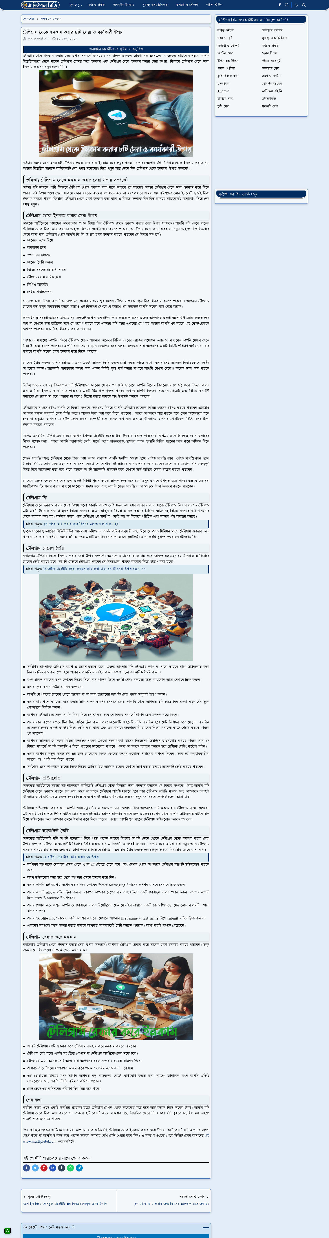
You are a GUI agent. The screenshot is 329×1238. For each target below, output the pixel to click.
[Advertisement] (261, 152)
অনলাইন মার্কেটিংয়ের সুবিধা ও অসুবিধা (116, 49)
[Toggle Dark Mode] (296, 5)
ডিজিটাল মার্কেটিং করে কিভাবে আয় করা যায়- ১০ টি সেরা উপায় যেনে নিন (95, 569)
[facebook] (279, 5)
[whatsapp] (287, 5)
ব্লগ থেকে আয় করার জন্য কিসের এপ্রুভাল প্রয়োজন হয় (81, 524)
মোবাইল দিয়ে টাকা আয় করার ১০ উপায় (71, 857)
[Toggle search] (304, 5)
